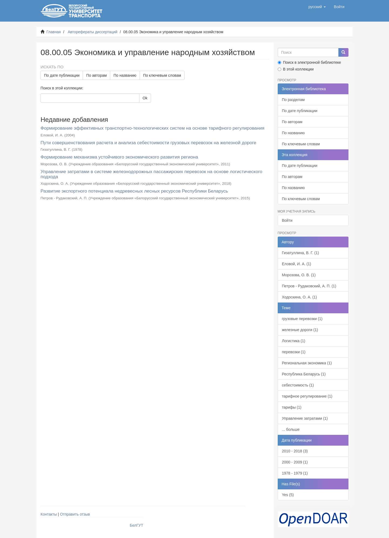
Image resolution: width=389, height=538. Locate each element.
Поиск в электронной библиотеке (309, 62)
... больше (291, 429)
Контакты (49, 514)
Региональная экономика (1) (307, 363)
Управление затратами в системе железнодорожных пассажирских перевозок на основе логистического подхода (151, 174)
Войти (287, 220)
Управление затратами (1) (305, 418)
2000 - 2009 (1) (295, 462)
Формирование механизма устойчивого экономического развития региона (119, 157)
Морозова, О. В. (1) (299, 275)
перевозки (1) (294, 352)
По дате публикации (61, 75)
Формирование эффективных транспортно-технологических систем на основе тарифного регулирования (152, 128)
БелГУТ (136, 525)
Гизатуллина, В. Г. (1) (300, 253)
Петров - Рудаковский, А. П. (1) (309, 286)
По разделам (293, 99)
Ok (145, 98)
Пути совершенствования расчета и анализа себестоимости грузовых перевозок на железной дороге (148, 142)
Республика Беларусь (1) (304, 374)
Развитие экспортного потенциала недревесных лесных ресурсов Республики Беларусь (134, 191)
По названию (124, 75)
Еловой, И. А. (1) (296, 264)
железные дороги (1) (300, 330)
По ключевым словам (162, 75)
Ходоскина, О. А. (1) (299, 297)
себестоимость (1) (298, 385)
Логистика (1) (293, 341)
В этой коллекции (296, 69)
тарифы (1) (291, 407)
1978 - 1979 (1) (295, 473)
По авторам (96, 75)
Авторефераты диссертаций (93, 32)
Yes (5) (288, 495)
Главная (53, 32)
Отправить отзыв (75, 514)
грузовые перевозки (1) (302, 319)
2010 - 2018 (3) (295, 451)
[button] (317, 7)
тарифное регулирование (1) (307, 396)
